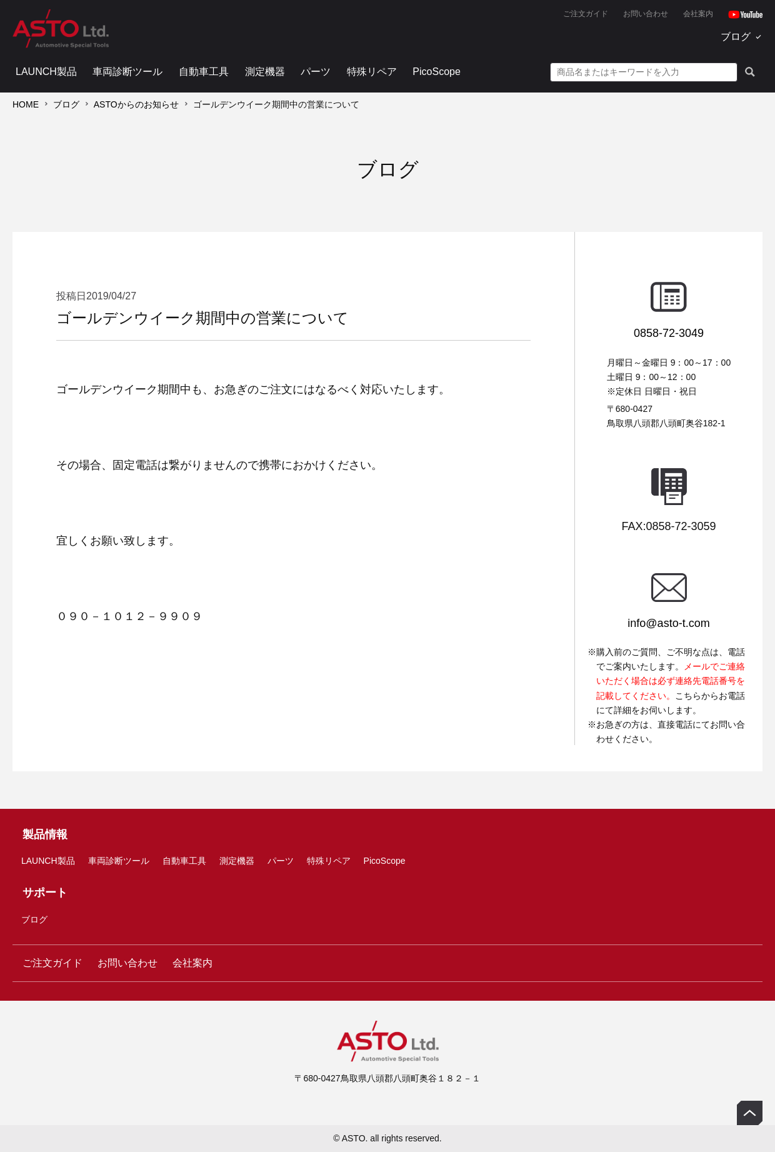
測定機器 (265, 71)
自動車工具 (204, 71)
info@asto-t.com (668, 623)
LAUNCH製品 (46, 71)
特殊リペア (372, 71)
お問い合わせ (645, 13)
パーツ (316, 71)
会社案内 (698, 13)
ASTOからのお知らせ (136, 104)
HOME (25, 104)
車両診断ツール (127, 71)
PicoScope (436, 71)
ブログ (736, 36)
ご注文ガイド (585, 13)
